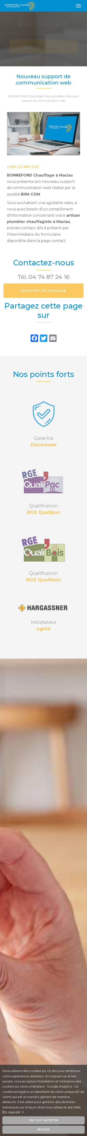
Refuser (43, 1130)
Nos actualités (54, 96)
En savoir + (13, 1113)
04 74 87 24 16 (49, 276)
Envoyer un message (43, 291)
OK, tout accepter (43, 1121)
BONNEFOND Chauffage (25, 96)
